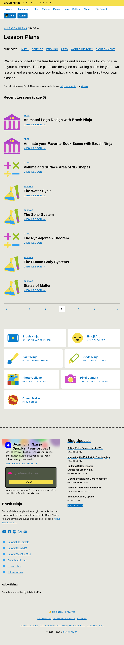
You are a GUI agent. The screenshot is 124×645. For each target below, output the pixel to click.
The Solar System (39, 215)
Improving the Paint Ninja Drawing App (89, 457)
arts (26, 115)
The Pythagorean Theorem (46, 238)
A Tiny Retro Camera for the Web (85, 448)
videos (84, 86)
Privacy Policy (29, 631)
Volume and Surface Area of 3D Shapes (57, 167)
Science (37, 49)
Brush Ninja (12, 2)
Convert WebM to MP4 (19, 560)
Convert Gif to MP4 (17, 554)
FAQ (101, 631)
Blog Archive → (75, 505)
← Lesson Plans (15, 28)
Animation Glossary (18, 566)
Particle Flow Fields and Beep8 (84, 487)
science (28, 186)
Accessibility (77, 631)
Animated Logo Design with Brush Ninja (58, 120)
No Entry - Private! (63, 618)
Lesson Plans (14, 572)
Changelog (44, 625)
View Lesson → (34, 124)
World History (82, 49)
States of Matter (37, 286)
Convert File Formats (18, 548)
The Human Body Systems (46, 262)
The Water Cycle (37, 191)
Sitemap (82, 625)
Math (25, 49)
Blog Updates (79, 441)
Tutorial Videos (15, 578)
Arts (64, 49)
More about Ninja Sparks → (21, 463)
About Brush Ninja (64, 625)
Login (22, 15)
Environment (105, 49)
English (52, 49)
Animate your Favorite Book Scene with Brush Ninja (68, 144)
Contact (92, 631)
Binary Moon (70, 638)
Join (9, 15)
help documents (68, 86)
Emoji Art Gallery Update (81, 496)
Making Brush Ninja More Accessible (88, 479)
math (27, 163)
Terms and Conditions (53, 631)
